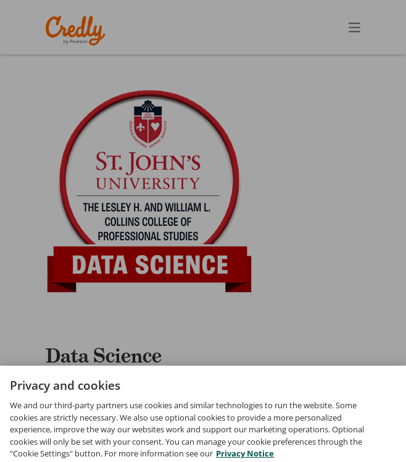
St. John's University (138, 384)
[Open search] (328, 27)
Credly (77, 30)
